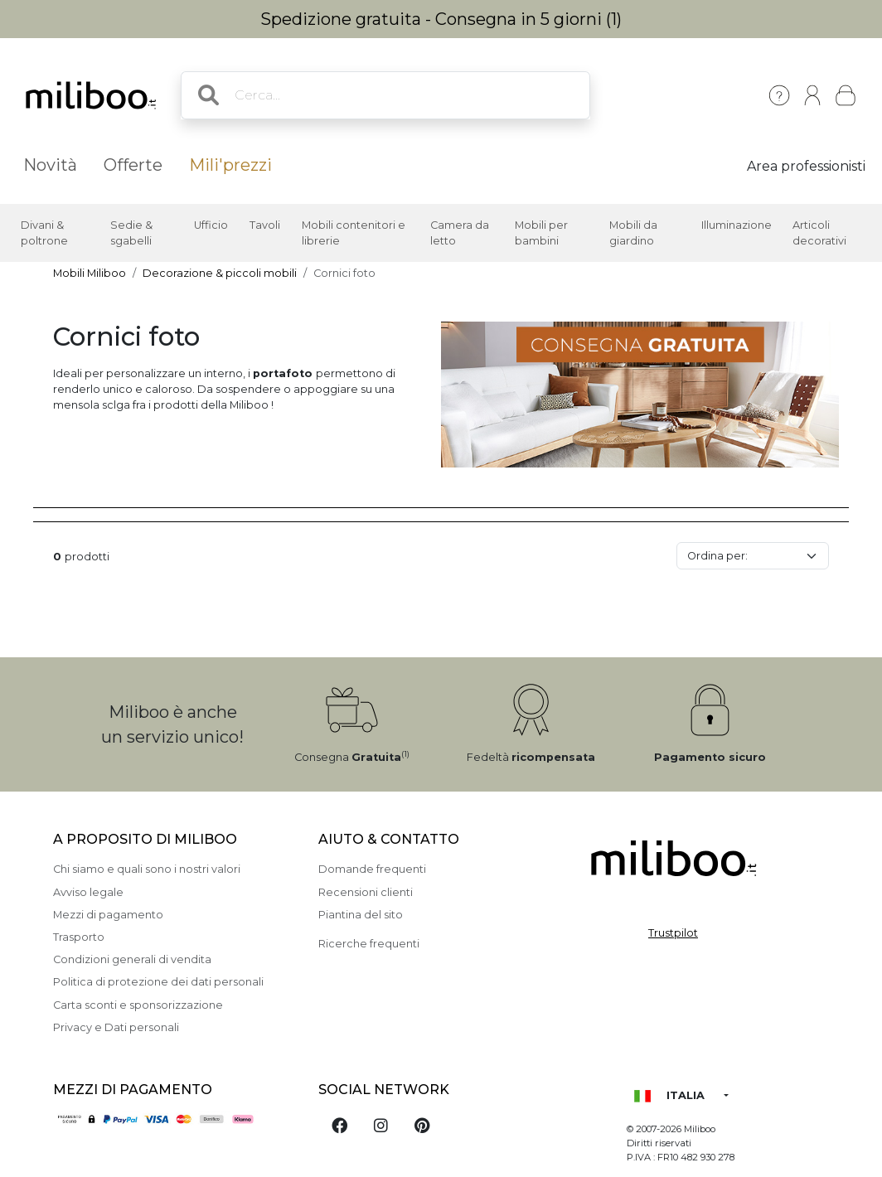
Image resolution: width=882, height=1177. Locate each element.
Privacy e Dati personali (116, 1027)
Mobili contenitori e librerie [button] (353, 233)
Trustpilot (673, 933)
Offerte (133, 165)
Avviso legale (88, 892)
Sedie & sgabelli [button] (131, 233)
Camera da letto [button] (459, 233)
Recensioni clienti (365, 892)
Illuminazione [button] (736, 225)
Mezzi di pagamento (108, 914)
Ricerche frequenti (368, 943)
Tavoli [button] (265, 225)
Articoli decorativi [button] (819, 233)
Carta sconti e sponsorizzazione (138, 1005)
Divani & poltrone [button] (44, 233)
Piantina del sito (360, 914)
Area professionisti (806, 166)
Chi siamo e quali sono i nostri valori (146, 869)
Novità (50, 165)
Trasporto (78, 937)
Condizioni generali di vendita (132, 959)
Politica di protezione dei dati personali (158, 982)
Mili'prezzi (230, 165)
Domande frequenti (372, 869)
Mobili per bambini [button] (541, 233)
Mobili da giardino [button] (633, 233)
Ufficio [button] (211, 225)
